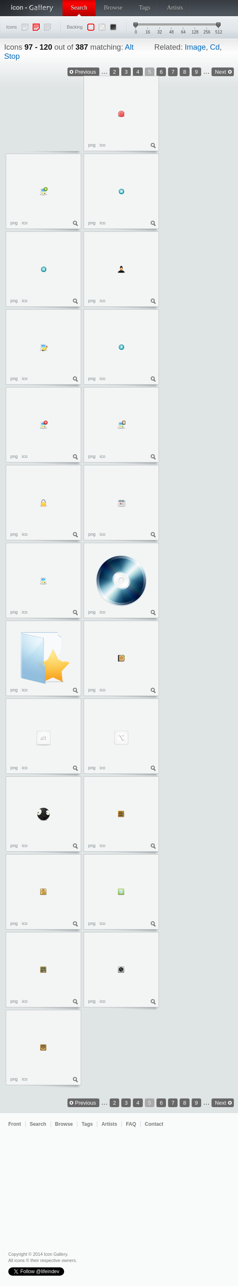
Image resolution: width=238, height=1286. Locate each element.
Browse (113, 7)
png (92, 144)
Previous (85, 72)
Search (79, 7)
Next (220, 1103)
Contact (154, 1124)
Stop (12, 56)
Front (14, 1124)
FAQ (131, 1124)
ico (103, 144)
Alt (129, 47)
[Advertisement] (201, 184)
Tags (144, 7)
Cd (214, 47)
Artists (175, 7)
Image (195, 47)
